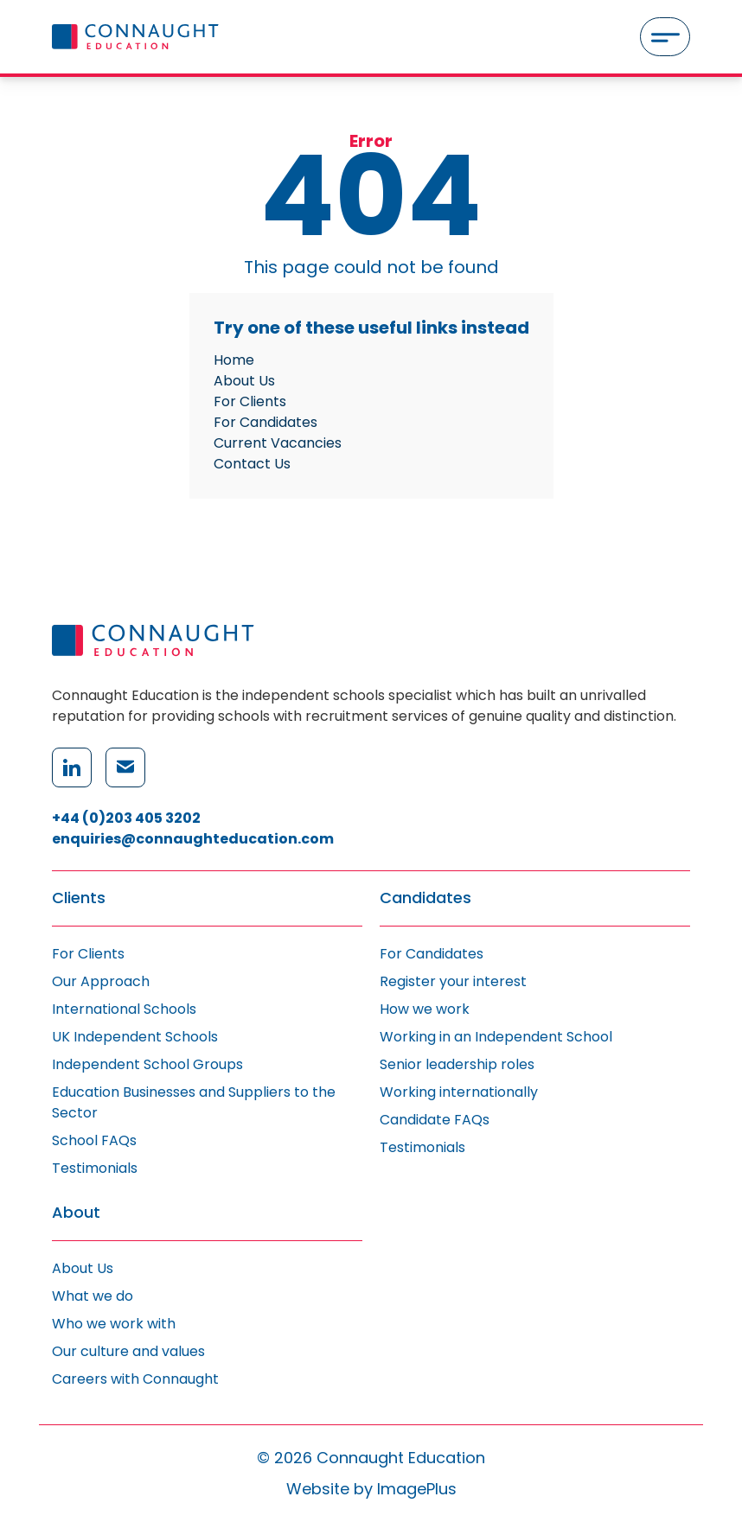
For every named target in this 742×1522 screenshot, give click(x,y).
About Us (244, 381)
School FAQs (94, 1140)
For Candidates (265, 422)
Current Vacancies (278, 443)
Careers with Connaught (135, 1379)
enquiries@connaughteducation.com (193, 839)
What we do (92, 1296)
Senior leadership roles (457, 1064)
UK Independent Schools (135, 1037)
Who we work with (114, 1324)
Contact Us (252, 464)
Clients (79, 898)
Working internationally (459, 1092)
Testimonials (95, 1168)
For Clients (250, 401)
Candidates (425, 898)
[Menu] (665, 36)
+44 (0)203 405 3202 (126, 818)
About (76, 1213)
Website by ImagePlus (371, 1489)
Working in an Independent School (496, 1037)
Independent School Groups (147, 1064)
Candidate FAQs (434, 1120)
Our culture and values (128, 1351)
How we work (425, 1009)
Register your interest (453, 981)
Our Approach (101, 981)
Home (234, 360)
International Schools (124, 1009)
